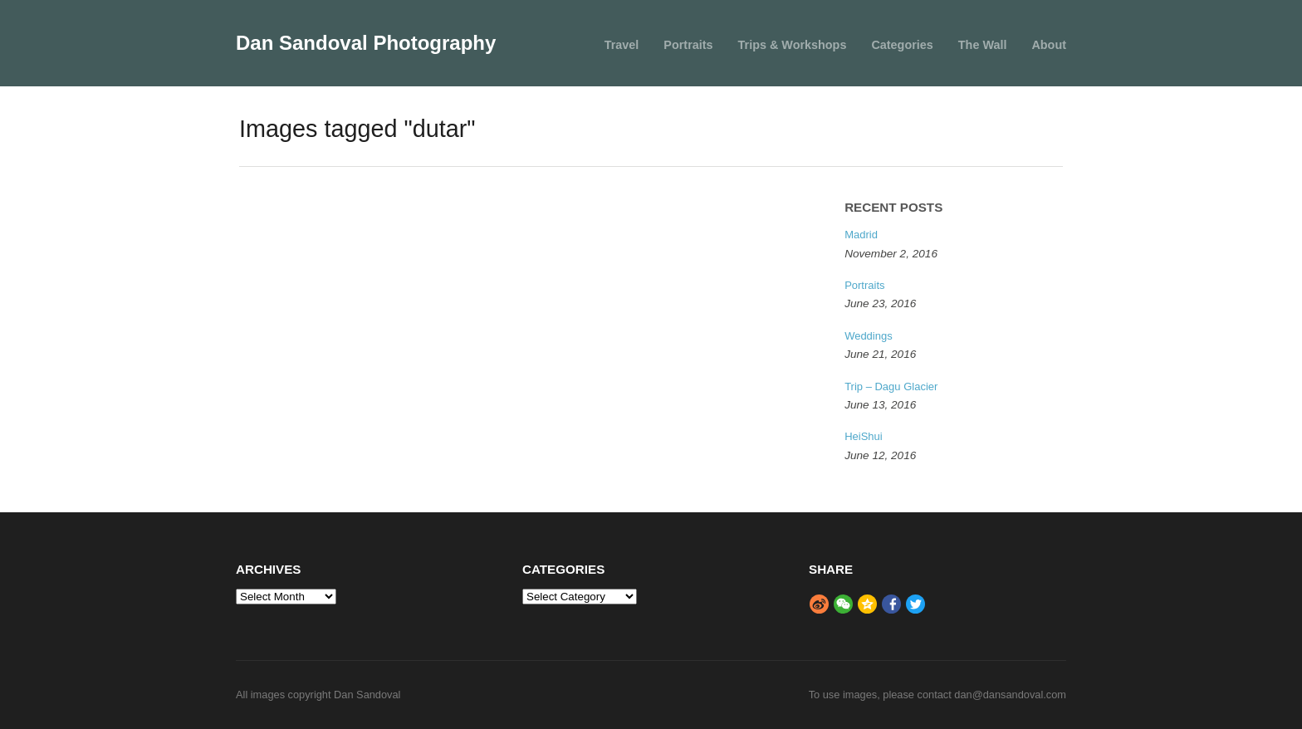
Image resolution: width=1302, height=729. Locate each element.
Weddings (868, 336)
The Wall (982, 44)
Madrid (861, 234)
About (1048, 44)
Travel (621, 44)
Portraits (687, 44)
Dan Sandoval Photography (366, 43)
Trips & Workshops (792, 44)
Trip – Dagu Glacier (890, 386)
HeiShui (863, 436)
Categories (901, 44)
